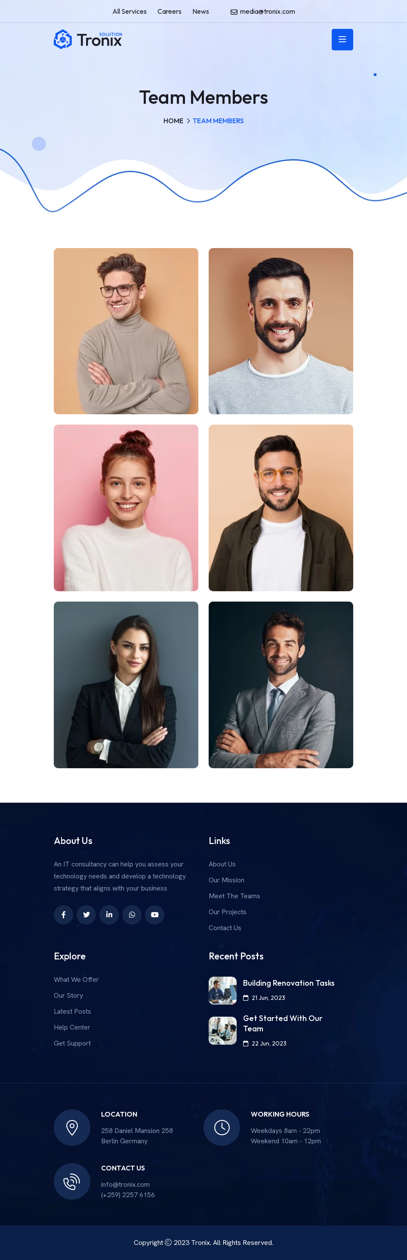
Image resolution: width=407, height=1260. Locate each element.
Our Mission (226, 879)
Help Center (72, 1027)
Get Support (72, 1043)
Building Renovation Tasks (289, 983)
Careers (169, 11)
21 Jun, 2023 (264, 998)
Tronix (200, 1242)
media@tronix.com (267, 11)
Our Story (68, 995)
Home (173, 120)
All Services (129, 11)
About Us (222, 864)
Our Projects (228, 911)
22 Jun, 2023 (265, 1043)
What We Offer (76, 979)
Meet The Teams (234, 895)
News (200, 11)
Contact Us (225, 927)
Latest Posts (72, 1011)
